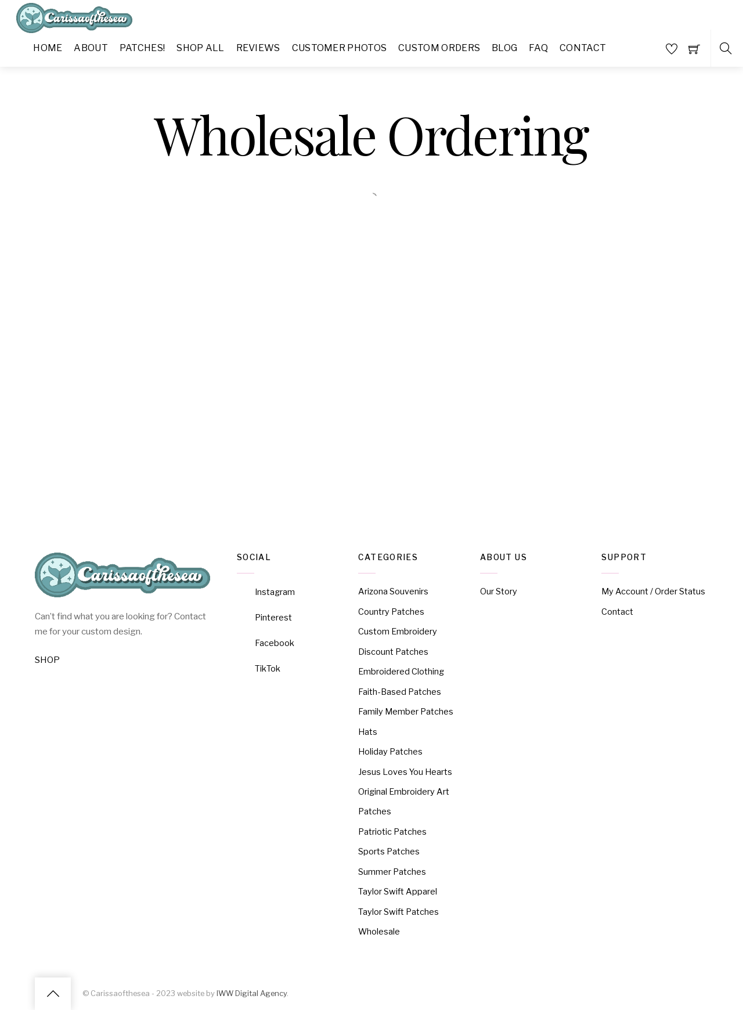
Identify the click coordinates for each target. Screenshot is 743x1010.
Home (47, 47)
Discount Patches (393, 652)
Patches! (142, 47)
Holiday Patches (390, 751)
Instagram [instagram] (266, 592)
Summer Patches (392, 872)
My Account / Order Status (653, 591)
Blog (504, 47)
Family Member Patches (405, 711)
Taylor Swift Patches (398, 912)
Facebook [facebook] (265, 643)
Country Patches (391, 612)
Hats (367, 732)
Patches (374, 811)
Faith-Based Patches (399, 692)
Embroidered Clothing (401, 671)
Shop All (200, 47)
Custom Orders (439, 47)
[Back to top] (53, 993)
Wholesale (379, 931)
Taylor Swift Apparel (397, 891)
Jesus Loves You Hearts (405, 772)
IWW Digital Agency (252, 993)
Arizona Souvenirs (393, 591)
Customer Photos (339, 47)
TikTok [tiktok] (258, 668)
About (91, 47)
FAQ (538, 47)
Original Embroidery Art (403, 792)
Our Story (498, 591)
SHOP (47, 659)
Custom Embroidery (397, 631)
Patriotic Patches (392, 832)
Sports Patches (389, 851)
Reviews (258, 47)
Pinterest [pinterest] (264, 617)
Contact (583, 47)
